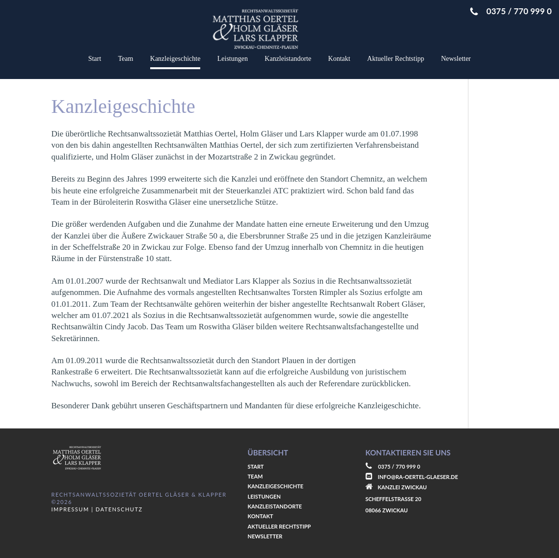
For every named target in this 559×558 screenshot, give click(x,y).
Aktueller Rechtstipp (395, 58)
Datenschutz (117, 509)
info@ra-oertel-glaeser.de (418, 477)
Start (94, 58)
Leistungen (232, 58)
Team (125, 58)
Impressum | (73, 509)
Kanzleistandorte (288, 58)
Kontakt (339, 58)
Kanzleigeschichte (175, 58)
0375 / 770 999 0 (511, 11)
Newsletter (456, 58)
